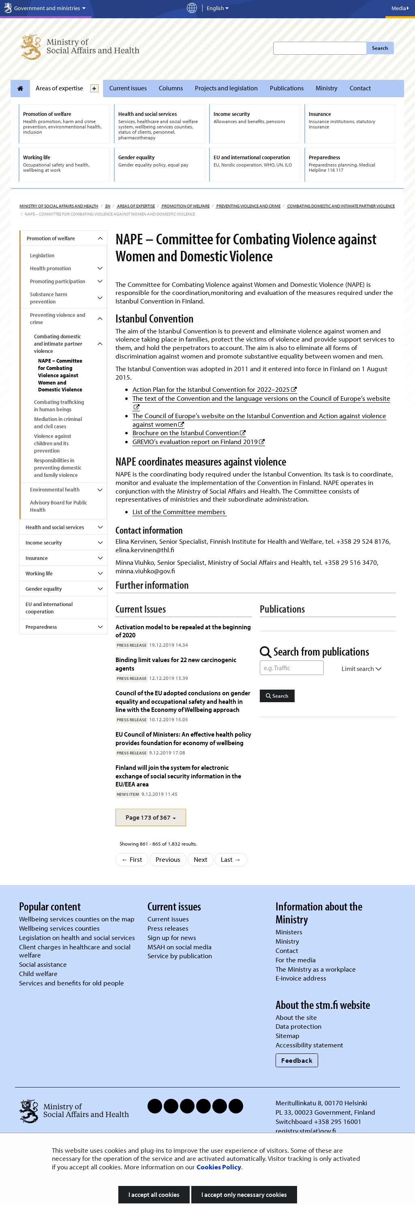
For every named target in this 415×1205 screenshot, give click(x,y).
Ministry (327, 88)
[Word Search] (292, 667)
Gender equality (44, 588)
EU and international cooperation (49, 607)
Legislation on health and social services (77, 937)
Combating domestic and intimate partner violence (341, 206)
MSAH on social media (180, 946)
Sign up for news (172, 937)
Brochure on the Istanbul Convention (189, 432)
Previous (168, 859)
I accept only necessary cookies (244, 1194)
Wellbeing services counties (59, 928)
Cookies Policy (219, 1166)
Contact (360, 88)
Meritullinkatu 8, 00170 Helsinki (321, 1102)
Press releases (168, 928)
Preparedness (41, 626)
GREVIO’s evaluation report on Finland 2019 (199, 441)
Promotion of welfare (185, 206)
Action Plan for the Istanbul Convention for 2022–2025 (215, 389)
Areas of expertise (59, 88)
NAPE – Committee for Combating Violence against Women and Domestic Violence (60, 375)
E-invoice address (301, 978)
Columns (171, 88)
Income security (44, 542)
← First (132, 859)
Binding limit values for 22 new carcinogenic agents (176, 663)
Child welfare (38, 973)
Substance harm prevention (48, 298)
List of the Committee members (180, 511)
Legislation (42, 255)
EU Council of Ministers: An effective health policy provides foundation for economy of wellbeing (183, 738)
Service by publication (180, 955)
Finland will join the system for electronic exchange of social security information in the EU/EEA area (178, 775)
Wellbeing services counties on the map (77, 918)
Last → (231, 859)
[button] (151, 817)
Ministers (289, 931)
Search (380, 48)
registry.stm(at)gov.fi (307, 1130)
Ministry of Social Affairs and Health (58, 206)
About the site (296, 1017)
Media (400, 8)
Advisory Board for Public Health (58, 506)
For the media (296, 959)
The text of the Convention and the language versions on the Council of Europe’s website (261, 398)
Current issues (128, 88)
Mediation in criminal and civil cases (58, 422)
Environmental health (54, 489)
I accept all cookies (154, 1194)
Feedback (296, 1060)
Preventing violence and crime (248, 206)
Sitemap (287, 1035)
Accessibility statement (309, 1044)
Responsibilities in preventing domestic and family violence (57, 468)
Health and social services (55, 527)
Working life (39, 573)
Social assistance (43, 964)
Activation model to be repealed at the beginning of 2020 (183, 630)
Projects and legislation (226, 88)
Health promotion (50, 268)
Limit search (362, 668)
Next (201, 859)
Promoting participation (57, 281)
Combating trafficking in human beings (59, 405)
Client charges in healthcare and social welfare (74, 950)
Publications (287, 88)
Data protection (298, 1026)
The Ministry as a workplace (316, 969)
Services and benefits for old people (71, 983)
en (107, 206)
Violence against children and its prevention (52, 443)
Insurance (37, 558)
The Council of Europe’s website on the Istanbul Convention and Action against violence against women (259, 419)
